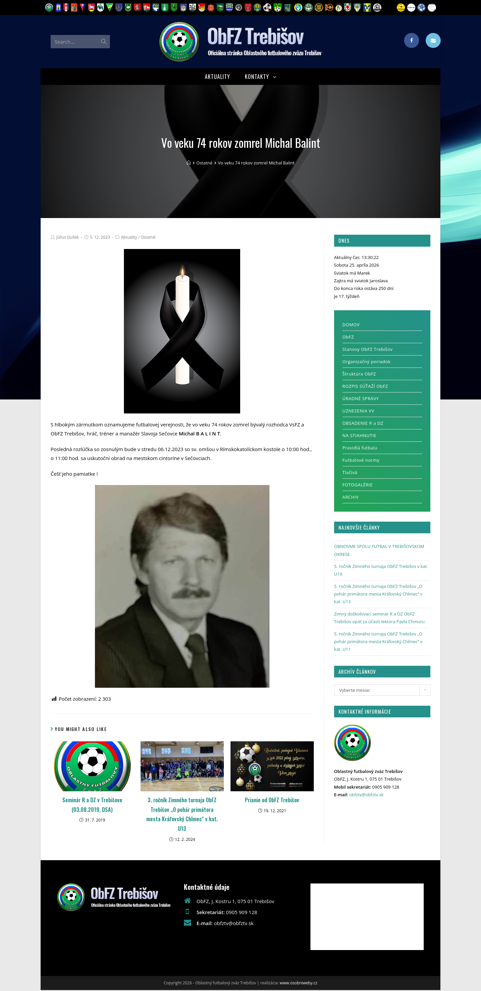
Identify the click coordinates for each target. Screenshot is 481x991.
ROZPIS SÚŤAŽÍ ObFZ (365, 387)
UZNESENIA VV (358, 412)
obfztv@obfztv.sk (366, 796)
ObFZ (348, 338)
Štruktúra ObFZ (359, 375)
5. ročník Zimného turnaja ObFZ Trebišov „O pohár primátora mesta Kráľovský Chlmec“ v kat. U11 (378, 642)
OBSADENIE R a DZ (362, 424)
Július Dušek (67, 238)
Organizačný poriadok (366, 363)
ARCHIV (350, 498)
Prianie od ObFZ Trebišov (272, 801)
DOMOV (351, 326)
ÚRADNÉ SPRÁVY (360, 400)
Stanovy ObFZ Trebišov (367, 351)
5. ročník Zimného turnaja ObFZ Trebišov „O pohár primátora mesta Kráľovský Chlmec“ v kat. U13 (378, 595)
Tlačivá (349, 474)
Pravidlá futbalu (359, 449)
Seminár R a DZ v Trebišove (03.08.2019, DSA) (92, 806)
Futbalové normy (360, 461)
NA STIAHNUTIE (359, 437)
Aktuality (129, 238)
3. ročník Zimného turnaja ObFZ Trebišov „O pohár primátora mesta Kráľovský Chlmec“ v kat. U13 (182, 815)
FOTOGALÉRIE (357, 486)
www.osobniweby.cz (298, 984)
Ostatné (148, 238)
